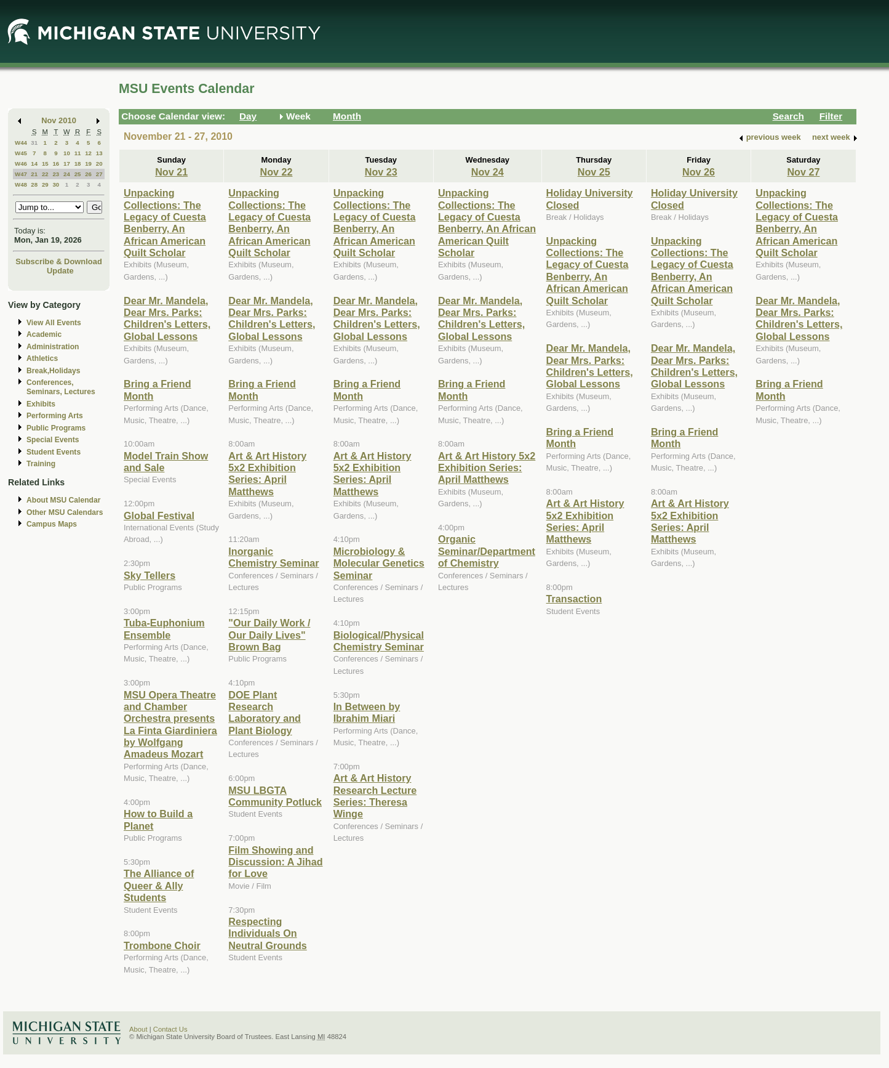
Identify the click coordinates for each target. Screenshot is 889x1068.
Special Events (52, 439)
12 (88, 153)
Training (40, 463)
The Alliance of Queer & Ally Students (159, 885)
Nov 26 (698, 171)
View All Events (53, 322)
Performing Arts (54, 415)
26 (88, 174)
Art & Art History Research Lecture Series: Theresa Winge (375, 795)
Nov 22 (276, 171)
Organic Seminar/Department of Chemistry (486, 550)
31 (34, 142)
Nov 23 (381, 171)
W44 (21, 142)
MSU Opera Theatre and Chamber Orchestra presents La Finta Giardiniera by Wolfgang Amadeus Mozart (170, 724)
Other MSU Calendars (64, 512)
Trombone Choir (162, 945)
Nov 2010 (58, 120)
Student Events (53, 452)
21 (34, 174)
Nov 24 (487, 171)
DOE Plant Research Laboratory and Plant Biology (264, 712)
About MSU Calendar (63, 500)
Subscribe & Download (58, 261)
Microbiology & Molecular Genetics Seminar (379, 563)
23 (55, 174)
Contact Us (170, 1029)
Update (60, 270)
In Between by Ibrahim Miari (367, 712)
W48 (21, 184)
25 (77, 174)
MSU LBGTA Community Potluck (275, 796)
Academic (44, 334)
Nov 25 (594, 171)
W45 (21, 153)
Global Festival (159, 515)
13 (99, 153)
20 (99, 163)
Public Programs (56, 428)
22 (45, 174)
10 (66, 153)
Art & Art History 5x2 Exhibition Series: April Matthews (267, 473)
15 (45, 163)
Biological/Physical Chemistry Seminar (378, 640)
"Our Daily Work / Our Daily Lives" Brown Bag (269, 634)
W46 (21, 163)
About (138, 1029)
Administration (52, 346)
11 (77, 153)
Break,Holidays (53, 370)
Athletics (42, 358)
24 (66, 174)
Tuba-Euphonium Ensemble (164, 628)
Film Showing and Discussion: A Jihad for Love (275, 862)
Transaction (574, 598)
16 (55, 163)
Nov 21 (171, 171)
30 (55, 184)
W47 (21, 174)
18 (77, 163)
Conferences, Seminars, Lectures (60, 387)
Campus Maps (51, 524)
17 (66, 163)
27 (99, 174)
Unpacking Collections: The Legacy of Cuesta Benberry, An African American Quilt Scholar (165, 222)
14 (34, 163)
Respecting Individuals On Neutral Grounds (267, 933)
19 (88, 163)
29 (45, 184)
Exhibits (40, 404)
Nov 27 (803, 171)
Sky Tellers (149, 575)
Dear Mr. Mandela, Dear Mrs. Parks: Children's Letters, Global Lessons (167, 318)
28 (34, 184)
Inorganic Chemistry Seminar (273, 557)
